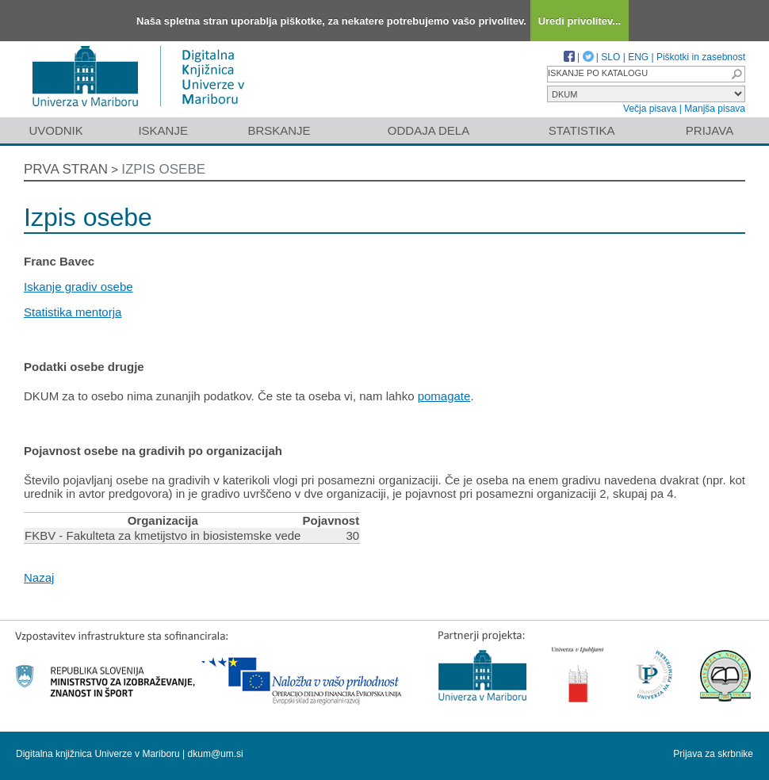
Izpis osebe (163, 169)
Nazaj (39, 577)
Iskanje (163, 130)
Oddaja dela (428, 130)
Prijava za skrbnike (713, 753)
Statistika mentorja (72, 312)
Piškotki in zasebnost (700, 57)
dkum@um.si (215, 753)
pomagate (444, 396)
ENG (638, 57)
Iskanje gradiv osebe (78, 286)
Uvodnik (55, 130)
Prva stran (66, 169)
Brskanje (278, 130)
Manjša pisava (714, 108)
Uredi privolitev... (580, 21)
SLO (610, 57)
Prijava (709, 130)
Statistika (582, 130)
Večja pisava (649, 108)
